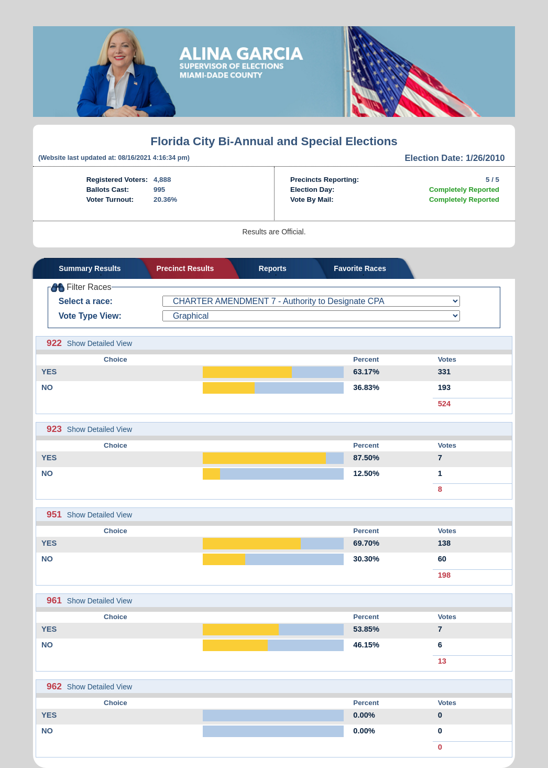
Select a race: (86, 301)
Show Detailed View (99, 343)
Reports (273, 268)
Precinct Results (185, 268)
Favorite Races (360, 268)
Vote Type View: (90, 315)
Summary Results (89, 268)
